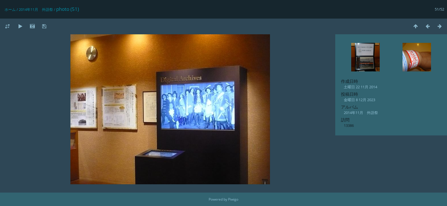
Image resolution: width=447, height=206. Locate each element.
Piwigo (233, 199)
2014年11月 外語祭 (36, 9)
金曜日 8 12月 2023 (359, 99)
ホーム (10, 9)
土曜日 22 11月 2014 (360, 86)
